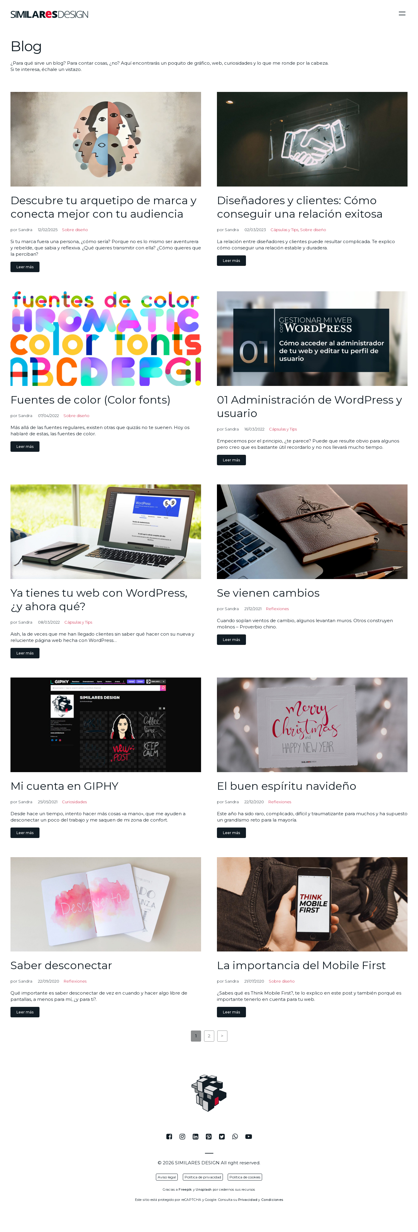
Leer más (25, 267)
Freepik (185, 1189)
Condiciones (272, 1200)
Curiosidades (74, 801)
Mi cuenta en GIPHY (64, 785)
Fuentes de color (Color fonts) (90, 399)
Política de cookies (244, 1177)
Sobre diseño (75, 229)
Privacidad (247, 1200)
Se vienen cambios (268, 592)
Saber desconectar (61, 965)
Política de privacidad (203, 1177)
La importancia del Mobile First (301, 965)
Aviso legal (167, 1177)
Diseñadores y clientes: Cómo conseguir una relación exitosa (300, 207)
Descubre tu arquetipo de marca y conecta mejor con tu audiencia (103, 207)
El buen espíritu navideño (286, 785)
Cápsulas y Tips (284, 229)
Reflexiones (277, 608)
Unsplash (204, 1189)
